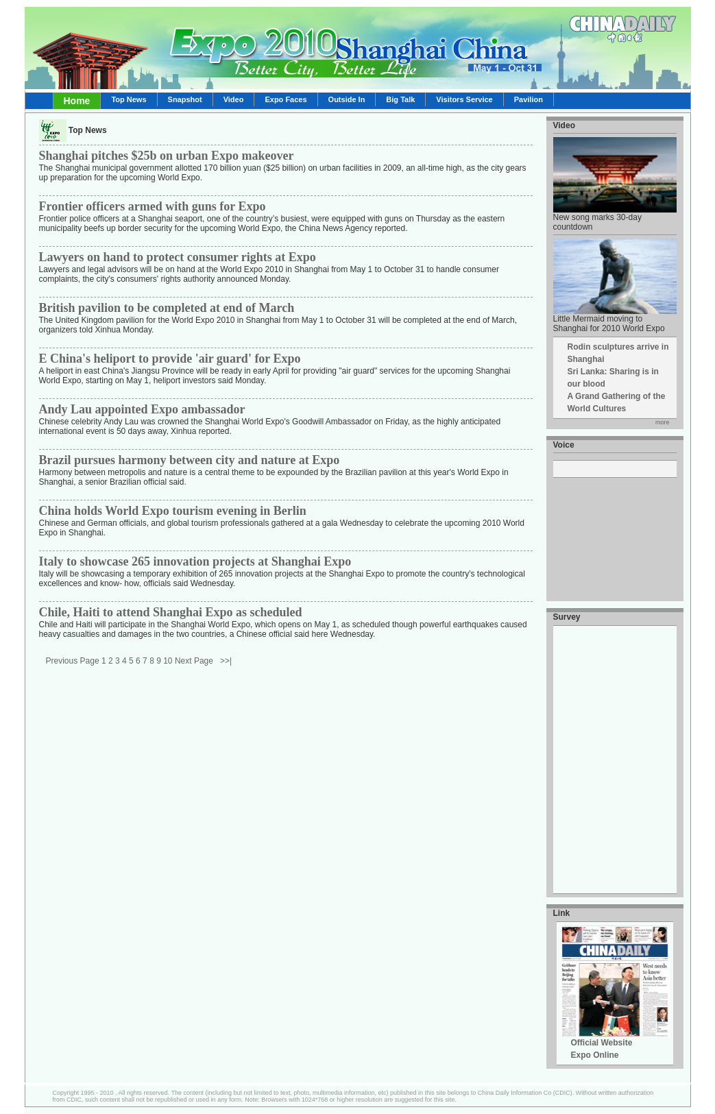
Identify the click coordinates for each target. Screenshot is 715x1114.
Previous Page (72, 661)
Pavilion (528, 99)
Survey (567, 617)
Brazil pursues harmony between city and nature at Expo (189, 460)
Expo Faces (285, 99)
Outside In (346, 99)
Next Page (194, 661)
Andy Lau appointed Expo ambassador (142, 409)
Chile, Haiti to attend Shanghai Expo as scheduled (170, 612)
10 (167, 661)
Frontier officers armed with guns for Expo (152, 206)
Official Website (602, 1043)
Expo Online (595, 1055)
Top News (128, 99)
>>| (226, 661)
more (662, 422)
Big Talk (400, 99)
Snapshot (185, 99)
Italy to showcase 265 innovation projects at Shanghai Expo (195, 561)
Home (77, 100)
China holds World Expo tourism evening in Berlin (172, 511)
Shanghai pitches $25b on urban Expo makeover (166, 155)
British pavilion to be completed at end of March (167, 308)
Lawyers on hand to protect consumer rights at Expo (177, 257)
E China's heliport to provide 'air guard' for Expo (170, 358)
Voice (563, 445)
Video (233, 99)
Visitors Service (464, 99)
